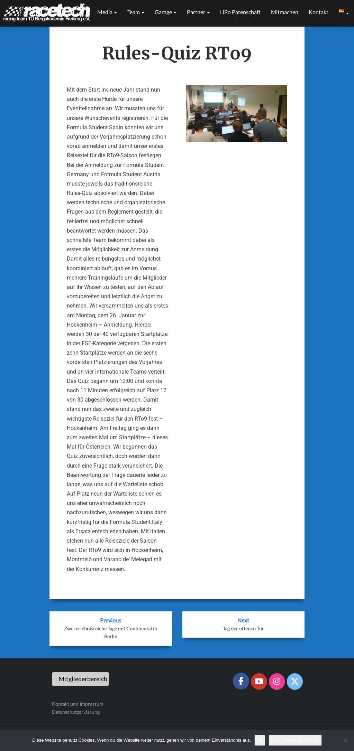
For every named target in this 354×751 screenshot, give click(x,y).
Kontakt (318, 12)
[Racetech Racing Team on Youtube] (259, 681)
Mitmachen (284, 12)
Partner (198, 12)
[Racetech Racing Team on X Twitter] (295, 681)
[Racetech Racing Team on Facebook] (241, 681)
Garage (165, 12)
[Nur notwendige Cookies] (345, 740)
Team (135, 12)
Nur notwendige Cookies (295, 740)
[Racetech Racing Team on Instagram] (277, 681)
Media (107, 12)
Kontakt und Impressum (77, 704)
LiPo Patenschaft (240, 12)
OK (259, 740)
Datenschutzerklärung (76, 712)
